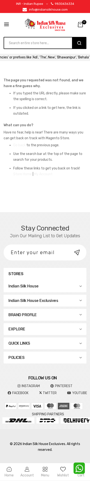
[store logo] (45, 24)
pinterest (61, 386)
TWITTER (48, 393)
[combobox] (40, 43)
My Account (43, 174)
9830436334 (62, 4)
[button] (33, 4)
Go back (19, 145)
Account (27, 472)
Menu (45, 472)
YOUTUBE (77, 393)
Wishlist (63, 472)
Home (9, 472)
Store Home (22, 174)
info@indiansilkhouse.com (48, 9)
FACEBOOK (18, 393)
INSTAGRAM (29, 386)
